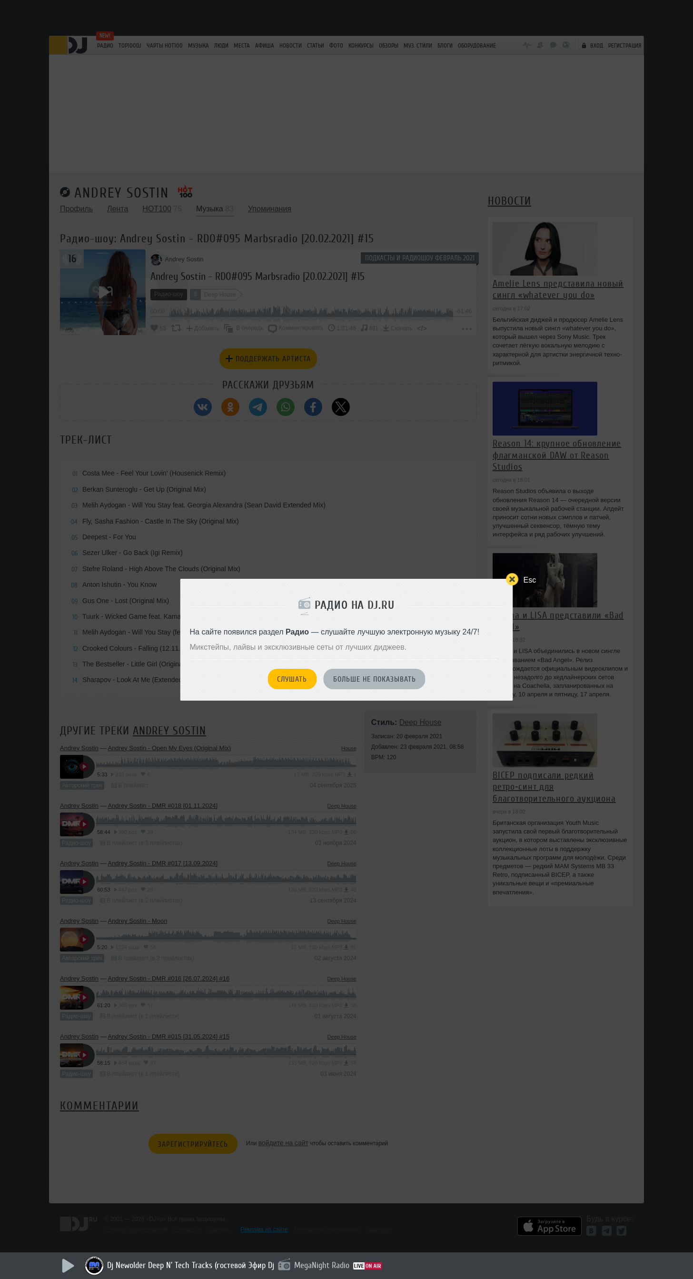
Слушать (292, 679)
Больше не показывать (374, 679)
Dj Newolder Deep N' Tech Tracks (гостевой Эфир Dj (190, 1265)
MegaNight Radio (321, 1265)
